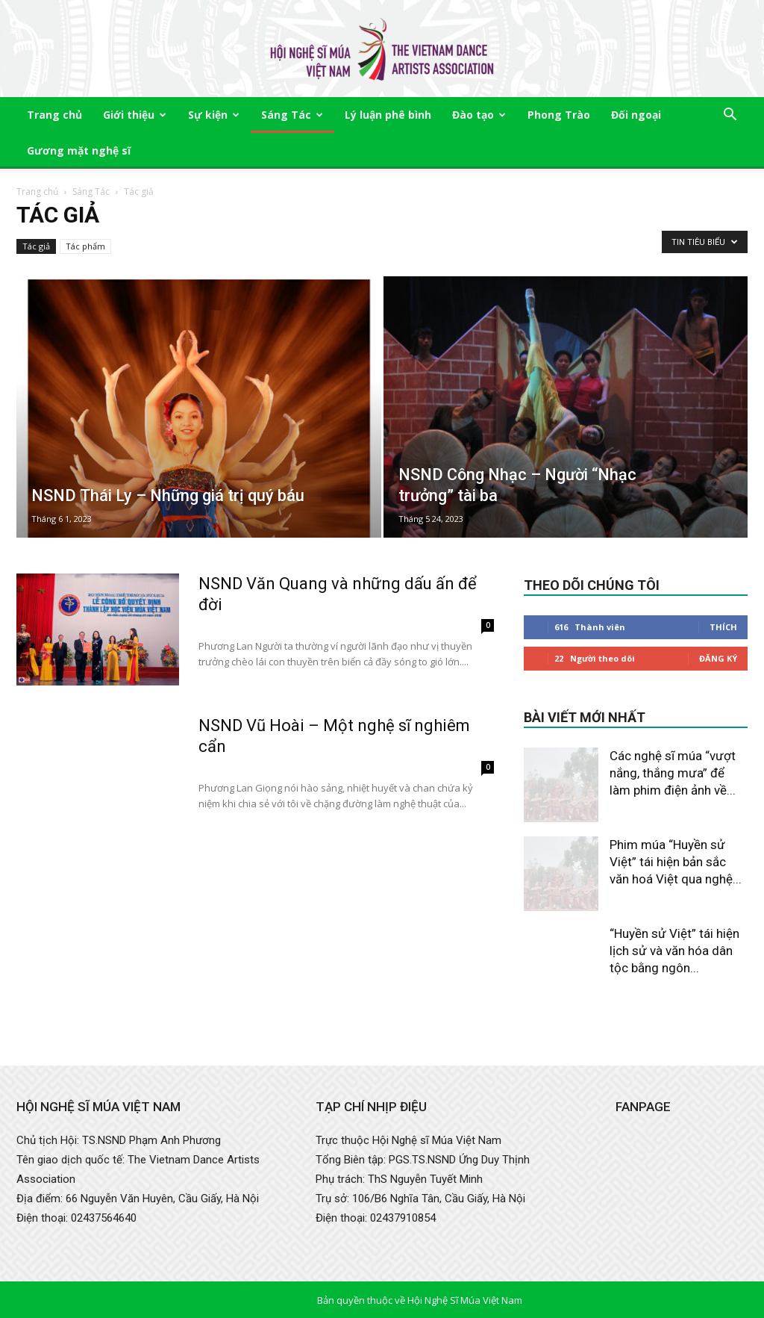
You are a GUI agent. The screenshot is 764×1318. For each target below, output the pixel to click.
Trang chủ (54, 115)
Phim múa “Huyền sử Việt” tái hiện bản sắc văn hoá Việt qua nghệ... (676, 861)
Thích (723, 626)
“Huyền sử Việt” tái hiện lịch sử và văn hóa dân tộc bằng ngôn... (674, 950)
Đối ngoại (636, 115)
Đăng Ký (718, 658)
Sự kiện (213, 115)
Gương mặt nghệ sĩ (79, 150)
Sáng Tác (292, 115)
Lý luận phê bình (388, 115)
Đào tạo (479, 115)
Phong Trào (558, 115)
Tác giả (36, 246)
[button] (730, 116)
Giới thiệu (134, 115)
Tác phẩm (85, 246)
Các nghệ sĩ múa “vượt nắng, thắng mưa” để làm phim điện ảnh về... (673, 773)
